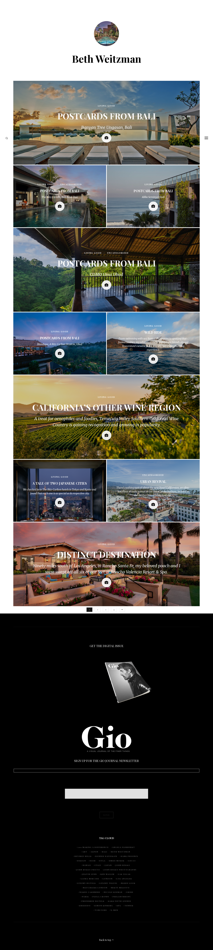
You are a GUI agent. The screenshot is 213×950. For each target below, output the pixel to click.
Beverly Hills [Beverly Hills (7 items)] (83, 856)
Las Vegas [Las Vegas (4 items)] (124, 874)
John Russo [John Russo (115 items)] (122, 865)
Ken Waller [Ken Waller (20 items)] (107, 874)
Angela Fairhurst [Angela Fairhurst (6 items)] (123, 847)
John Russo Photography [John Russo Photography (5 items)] (120, 870)
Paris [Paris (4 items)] (85, 896)
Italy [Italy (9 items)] (98, 865)
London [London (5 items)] (108, 879)
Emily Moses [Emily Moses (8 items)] (116, 861)
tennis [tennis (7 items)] (129, 905)
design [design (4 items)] (81, 861)
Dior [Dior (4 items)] (93, 861)
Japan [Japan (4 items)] (108, 865)
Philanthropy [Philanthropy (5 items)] (122, 896)
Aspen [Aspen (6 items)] (94, 852)
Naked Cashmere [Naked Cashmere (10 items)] (90, 892)
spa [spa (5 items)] (119, 905)
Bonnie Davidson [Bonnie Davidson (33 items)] (106, 856)
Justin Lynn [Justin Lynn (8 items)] (89, 874)
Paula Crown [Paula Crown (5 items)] (101, 896)
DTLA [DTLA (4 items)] (102, 861)
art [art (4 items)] (85, 852)
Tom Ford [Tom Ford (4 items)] (101, 910)
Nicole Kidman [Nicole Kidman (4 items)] (113, 892)
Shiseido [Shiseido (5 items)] (85, 905)
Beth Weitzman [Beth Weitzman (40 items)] (120, 852)
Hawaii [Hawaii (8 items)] (87, 865)
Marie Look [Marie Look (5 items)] (128, 883)
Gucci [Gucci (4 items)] (132, 861)
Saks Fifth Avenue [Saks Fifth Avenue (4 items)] (119, 901)
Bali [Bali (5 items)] (104, 852)
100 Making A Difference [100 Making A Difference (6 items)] (93, 847)
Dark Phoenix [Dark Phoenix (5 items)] (129, 856)
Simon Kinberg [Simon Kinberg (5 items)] (103, 905)
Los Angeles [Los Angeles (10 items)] (124, 879)
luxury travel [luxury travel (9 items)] (108, 883)
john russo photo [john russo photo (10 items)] (88, 870)
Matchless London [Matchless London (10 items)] (95, 887)
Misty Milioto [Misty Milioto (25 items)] (120, 887)
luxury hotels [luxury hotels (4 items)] (86, 883)
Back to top (106, 940)
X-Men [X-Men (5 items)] (114, 910)
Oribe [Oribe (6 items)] (129, 892)
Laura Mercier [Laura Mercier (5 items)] (90, 879)
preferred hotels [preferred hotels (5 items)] (93, 901)
